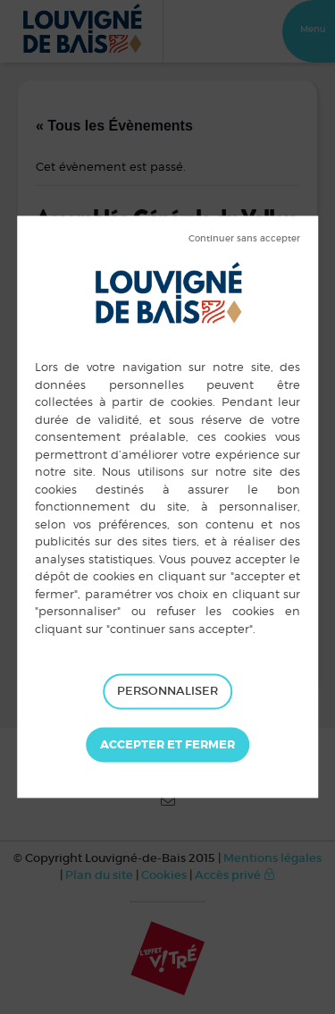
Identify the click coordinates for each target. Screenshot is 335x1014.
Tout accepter (167, 745)
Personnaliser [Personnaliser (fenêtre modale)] (167, 690)
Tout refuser (244, 238)
